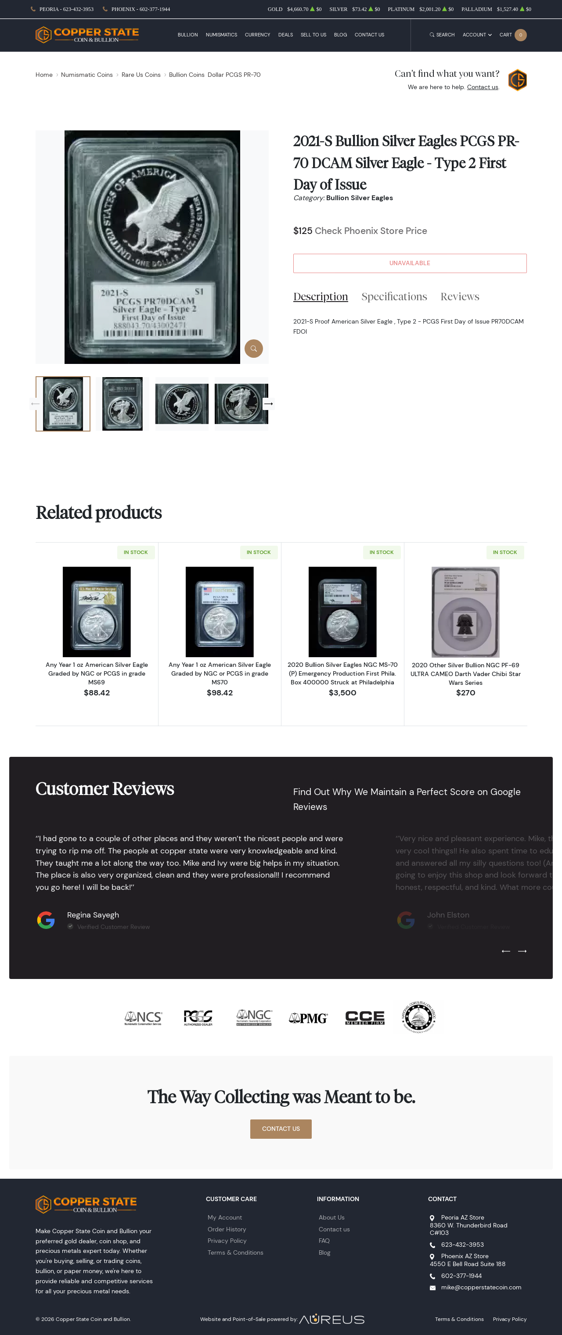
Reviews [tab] (459, 296)
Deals (285, 35)
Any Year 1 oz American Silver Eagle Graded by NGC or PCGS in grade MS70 (220, 673)
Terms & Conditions (235, 1252)
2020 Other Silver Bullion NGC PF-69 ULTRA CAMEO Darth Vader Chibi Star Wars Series (466, 674)
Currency (257, 35)
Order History (227, 1229)
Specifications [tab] (394, 296)
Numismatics (221, 35)
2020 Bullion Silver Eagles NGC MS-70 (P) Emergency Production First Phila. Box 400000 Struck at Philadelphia (343, 673)
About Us (332, 1217)
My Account (225, 1217)
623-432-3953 (462, 1245)
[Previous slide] (35, 404)
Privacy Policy (227, 1241)
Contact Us (369, 35)
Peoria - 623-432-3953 (67, 9)
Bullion (188, 35)
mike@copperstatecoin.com (481, 1287)
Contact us (482, 87)
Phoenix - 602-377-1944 (141, 9)
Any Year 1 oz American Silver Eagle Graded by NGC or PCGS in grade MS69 (97, 673)
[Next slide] (269, 404)
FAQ (324, 1241)
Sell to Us (313, 35)
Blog (340, 35)
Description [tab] (320, 296)
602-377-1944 (461, 1276)
